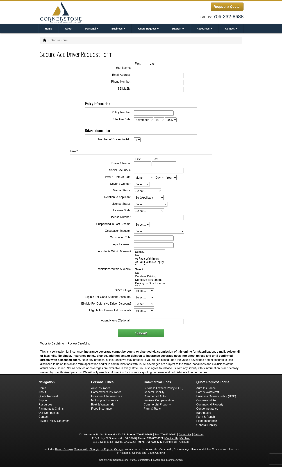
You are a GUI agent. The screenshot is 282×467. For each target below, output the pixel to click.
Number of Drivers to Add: (114, 139)
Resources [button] (204, 28)
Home (48, 28)
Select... (149, 252)
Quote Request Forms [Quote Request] (212, 382)
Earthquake (203, 412)
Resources (45, 404)
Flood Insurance (101, 408)
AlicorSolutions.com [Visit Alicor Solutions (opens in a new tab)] (118, 460)
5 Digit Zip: (124, 88)
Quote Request (48, 396)
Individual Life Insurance (106, 396)
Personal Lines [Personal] (102, 382)
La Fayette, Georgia (112, 449)
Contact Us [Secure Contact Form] (185, 434)
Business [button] (118, 28)
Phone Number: (121, 81)
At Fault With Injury (149, 258)
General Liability (154, 392)
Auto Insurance (101, 388)
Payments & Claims (51, 408)
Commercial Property (157, 404)
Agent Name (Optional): (116, 320)
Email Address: (121, 74)
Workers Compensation (159, 400)
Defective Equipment (152, 280)
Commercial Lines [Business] (157, 382)
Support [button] (178, 28)
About (68, 28)
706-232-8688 (228, 16)
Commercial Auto (155, 396)
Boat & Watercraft (102, 404)
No (149, 255)
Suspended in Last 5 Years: (113, 224)
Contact (43, 416)
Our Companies (48, 412)
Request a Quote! (227, 7)
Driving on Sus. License (152, 283)
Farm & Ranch (153, 408)
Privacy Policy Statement (54, 420)
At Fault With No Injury (149, 262)
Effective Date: (122, 119)
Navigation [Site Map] (46, 382)
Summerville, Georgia (86, 449)
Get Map (198, 434)
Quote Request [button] (148, 28)
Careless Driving (152, 276)
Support (43, 400)
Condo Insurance (207, 408)
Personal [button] (91, 28)
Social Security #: (120, 170)
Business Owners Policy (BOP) (163, 388)
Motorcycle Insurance (105, 400)
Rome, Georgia (64, 449)
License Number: (120, 217)
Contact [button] (231, 28)
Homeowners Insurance (106, 392)
